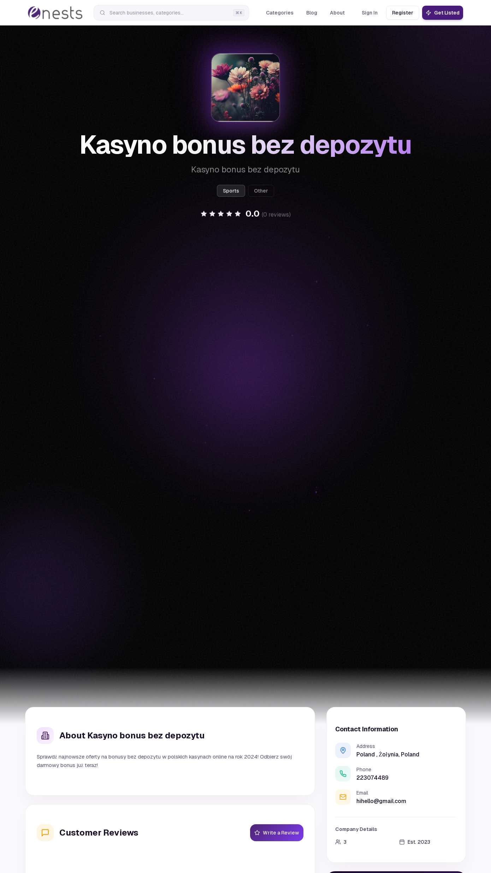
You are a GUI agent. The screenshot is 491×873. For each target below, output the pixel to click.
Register (402, 13)
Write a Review (276, 833)
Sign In (370, 13)
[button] (245, 213)
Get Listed (443, 13)
